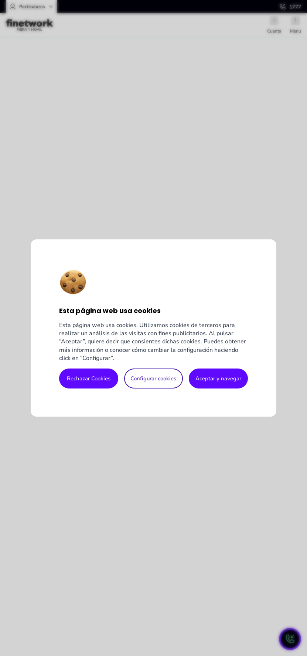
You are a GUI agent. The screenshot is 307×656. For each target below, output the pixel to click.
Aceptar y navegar (218, 378)
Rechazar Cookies (88, 378)
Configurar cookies (153, 378)
